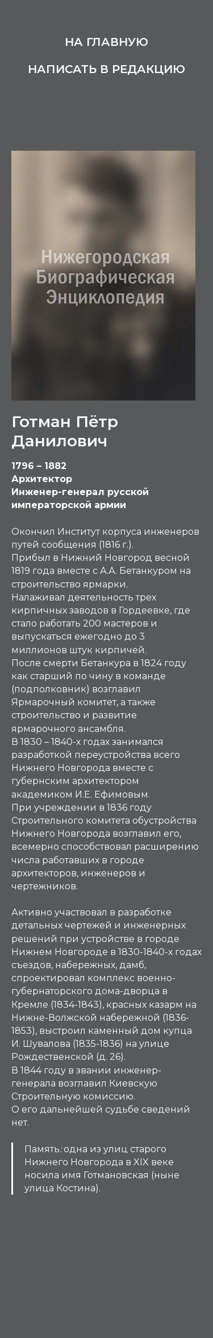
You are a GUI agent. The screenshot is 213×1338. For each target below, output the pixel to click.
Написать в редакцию (106, 69)
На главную (106, 42)
